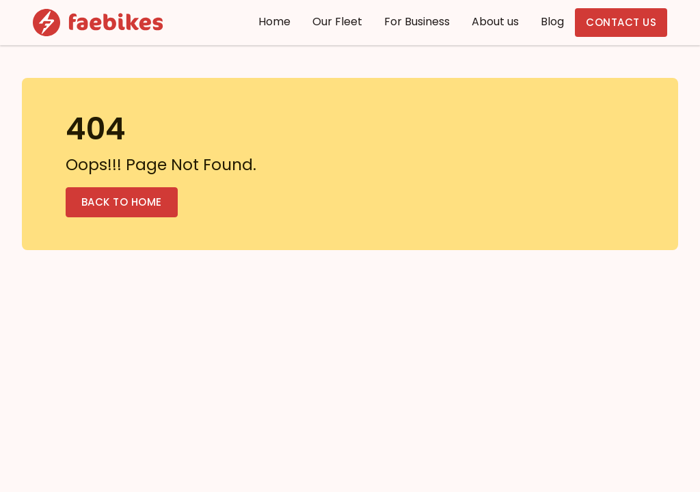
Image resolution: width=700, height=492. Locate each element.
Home (274, 21)
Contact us (621, 22)
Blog (552, 21)
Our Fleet (337, 21)
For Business (417, 21)
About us (495, 21)
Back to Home (121, 202)
